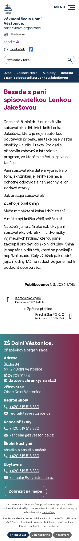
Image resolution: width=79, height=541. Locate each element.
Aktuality (49, 73)
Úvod (8, 73)
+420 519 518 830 (24, 407)
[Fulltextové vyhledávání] (39, 60)
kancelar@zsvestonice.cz (31, 435)
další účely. (48, 512)
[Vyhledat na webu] (69, 59)
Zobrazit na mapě (25, 491)
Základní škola (27, 73)
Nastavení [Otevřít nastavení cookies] (62, 534)
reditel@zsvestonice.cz (29, 413)
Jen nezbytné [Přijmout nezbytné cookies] (41, 534)
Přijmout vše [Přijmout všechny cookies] (18, 534)
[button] (71, 7)
